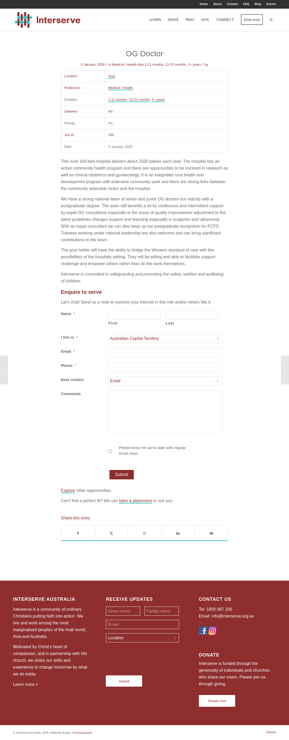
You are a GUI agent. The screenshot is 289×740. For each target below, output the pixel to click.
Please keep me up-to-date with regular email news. (152, 451)
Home (204, 3)
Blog (258, 3)
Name (68, 314)
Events (271, 3)
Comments (71, 394)
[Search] (271, 20)
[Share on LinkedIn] (178, 533)
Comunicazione (82, 732)
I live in (69, 337)
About (217, 3)
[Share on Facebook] (78, 533)
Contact (232, 3)
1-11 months (153, 64)
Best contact (72, 380)
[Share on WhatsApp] (144, 533)
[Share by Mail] (211, 533)
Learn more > (25, 684)
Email (67, 351)
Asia (140, 64)
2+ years (194, 64)
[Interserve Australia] (47, 20)
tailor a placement (135, 500)
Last (170, 323)
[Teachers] (4, 370)
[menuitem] (204, 4)
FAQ (246, 3)
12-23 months (175, 64)
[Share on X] (111, 533)
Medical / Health (124, 64)
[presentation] (145, 657)
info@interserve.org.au (233, 616)
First (113, 323)
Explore (68, 490)
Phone (68, 365)
